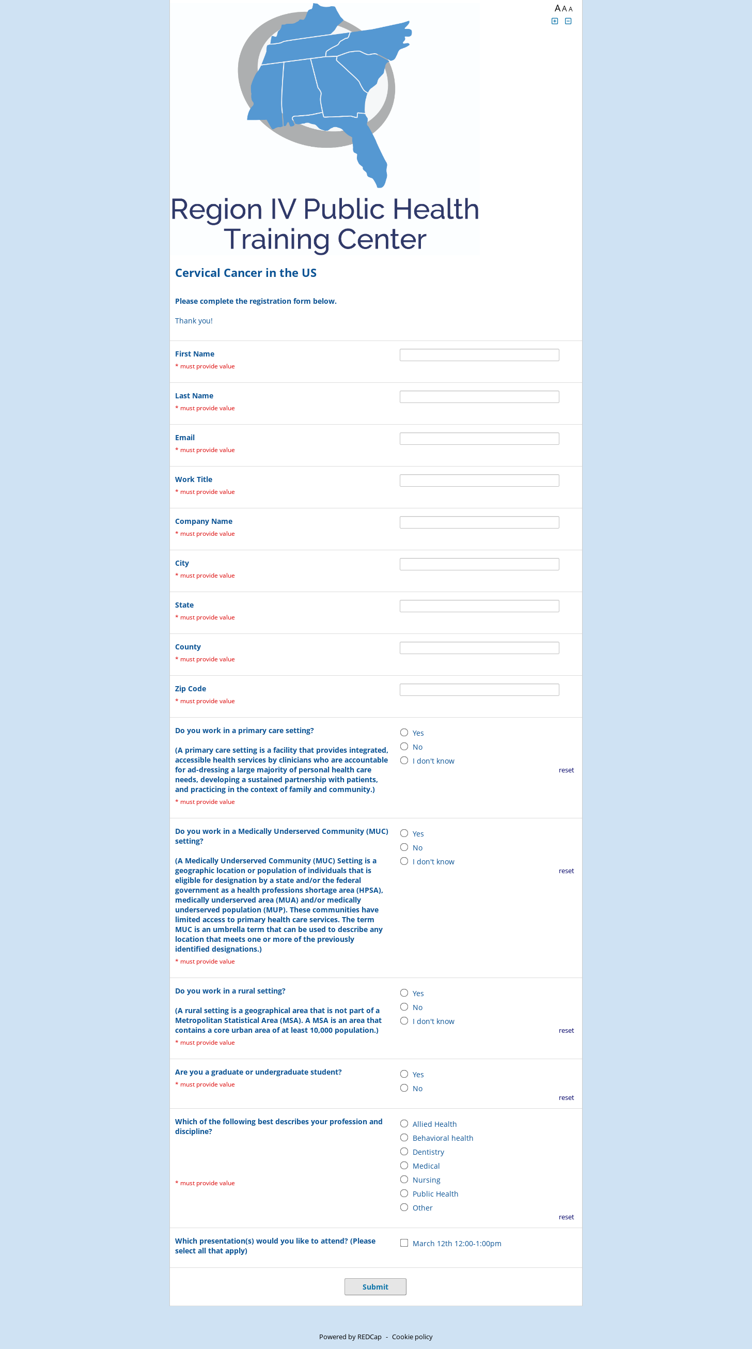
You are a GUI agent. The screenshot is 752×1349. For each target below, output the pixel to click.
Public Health (436, 1194)
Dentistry (428, 1152)
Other (423, 1208)
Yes (418, 733)
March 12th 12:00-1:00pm (457, 1243)
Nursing (427, 1180)
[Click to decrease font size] (568, 20)
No (417, 747)
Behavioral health (443, 1138)
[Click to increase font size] (554, 20)
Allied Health (435, 1124)
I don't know (434, 761)
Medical (426, 1166)
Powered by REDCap (350, 1336)
